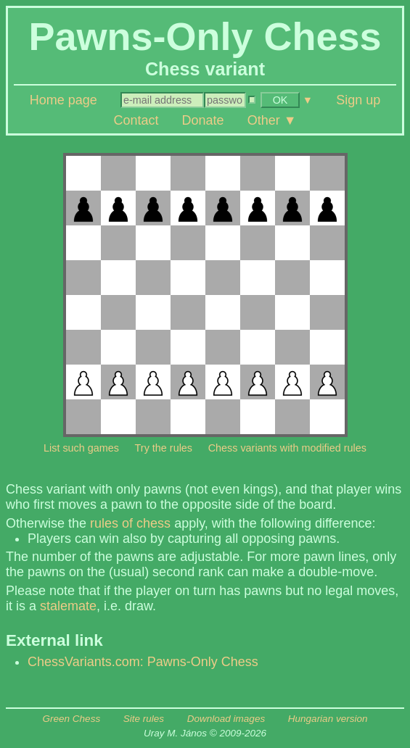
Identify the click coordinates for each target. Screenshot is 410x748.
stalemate (68, 606)
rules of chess (130, 523)
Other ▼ (272, 120)
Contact (135, 120)
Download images (226, 718)
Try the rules (163, 448)
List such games (81, 448)
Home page (63, 100)
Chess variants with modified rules (287, 448)
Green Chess (72, 718)
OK (280, 100)
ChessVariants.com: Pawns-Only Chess (143, 661)
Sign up (358, 100)
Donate (203, 120)
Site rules (143, 718)
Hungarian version (328, 718)
